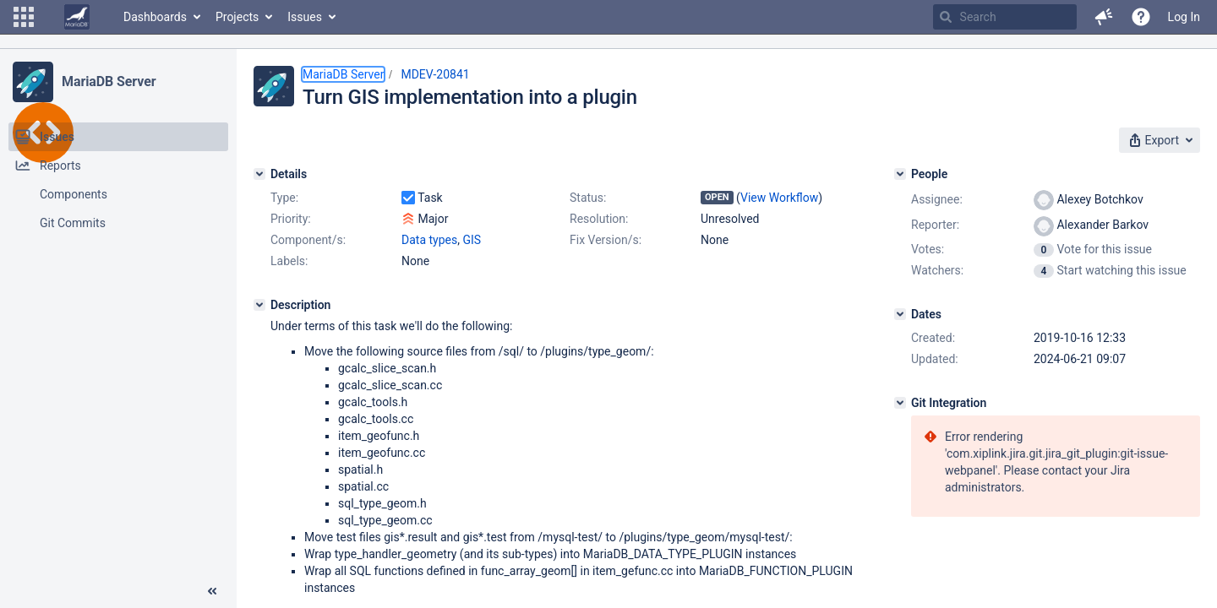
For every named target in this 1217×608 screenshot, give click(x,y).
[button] (23, 17)
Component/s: (308, 240)
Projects (237, 17)
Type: (284, 197)
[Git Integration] (900, 403)
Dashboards (155, 17)
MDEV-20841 (435, 74)
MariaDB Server (109, 81)
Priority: (290, 218)
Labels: (289, 261)
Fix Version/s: (605, 240)
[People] (900, 174)
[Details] (259, 174)
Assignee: (937, 199)
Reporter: (935, 224)
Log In (1184, 17)
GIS (471, 240)
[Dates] (900, 314)
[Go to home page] (77, 17)
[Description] (259, 305)
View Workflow (779, 197)
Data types (429, 240)
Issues (304, 17)
